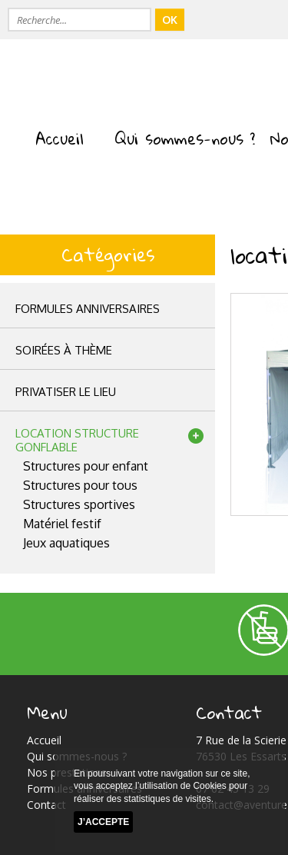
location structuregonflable (77, 440)
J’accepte (103, 822)
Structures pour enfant (85, 466)
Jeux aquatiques (66, 543)
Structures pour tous (80, 485)
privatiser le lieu (65, 391)
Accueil (59, 138)
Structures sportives (79, 504)
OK (169, 19)
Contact (46, 804)
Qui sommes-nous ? (184, 138)
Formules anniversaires (87, 308)
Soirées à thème (63, 350)
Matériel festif (62, 523)
